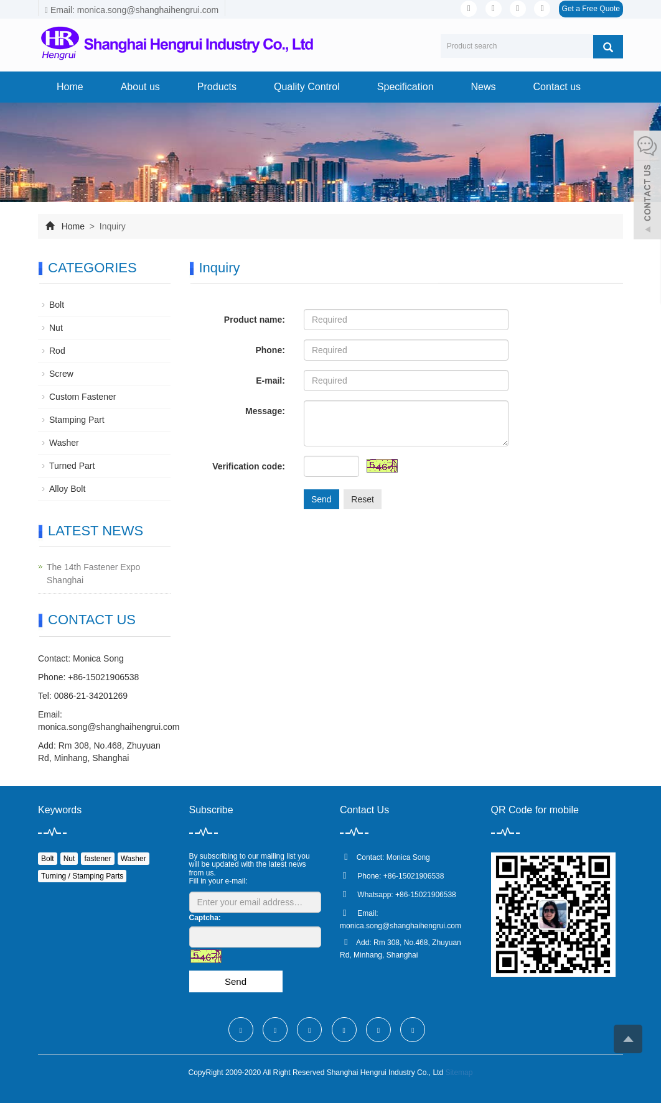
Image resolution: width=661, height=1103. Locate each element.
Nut (56, 328)
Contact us (557, 86)
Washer (64, 443)
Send (321, 499)
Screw (61, 374)
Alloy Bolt (67, 489)
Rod (57, 351)
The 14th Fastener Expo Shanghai (93, 573)
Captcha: (205, 917)
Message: (265, 411)
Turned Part (72, 466)
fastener (97, 858)
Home (70, 86)
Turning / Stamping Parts (82, 876)
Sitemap (458, 1072)
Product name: (254, 320)
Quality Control (307, 86)
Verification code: (248, 466)
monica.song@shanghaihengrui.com (108, 727)
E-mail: (270, 380)
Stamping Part (77, 420)
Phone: (269, 350)
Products (217, 86)
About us (140, 86)
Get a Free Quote (591, 8)
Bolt (56, 305)
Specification (405, 86)
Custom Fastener (82, 397)
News (483, 86)
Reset (362, 499)
